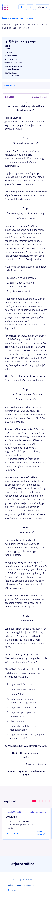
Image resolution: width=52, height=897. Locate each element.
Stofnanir (11, 885)
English (13, 890)
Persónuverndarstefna (25, 885)
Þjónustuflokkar (26, 879)
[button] (21, 7)
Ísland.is (12, 879)
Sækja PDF (10, 85)
